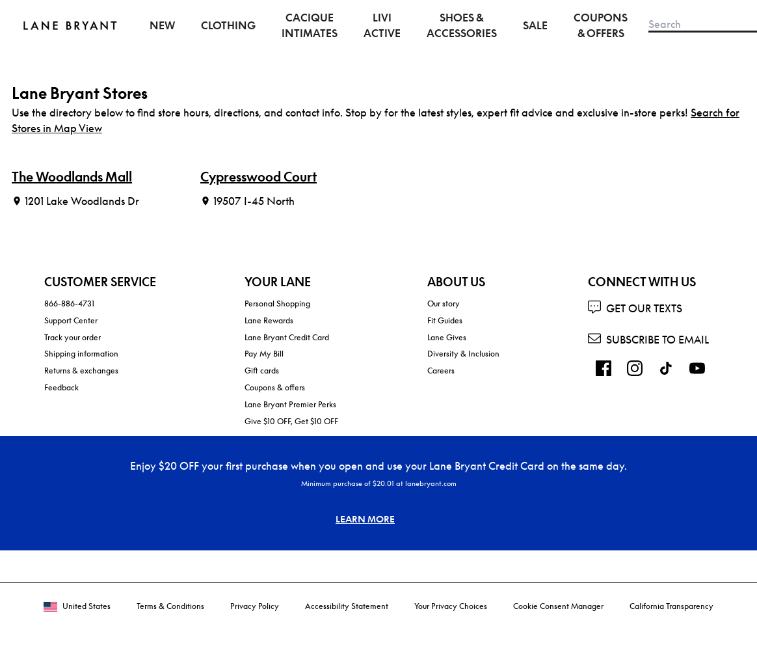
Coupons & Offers (601, 25)
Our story (443, 303)
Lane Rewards (269, 320)
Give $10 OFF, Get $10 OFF (291, 421)
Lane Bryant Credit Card (287, 337)
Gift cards (262, 370)
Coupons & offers (275, 387)
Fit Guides (444, 320)
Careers (441, 370)
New (162, 25)
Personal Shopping (277, 303)
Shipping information (81, 353)
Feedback (61, 387)
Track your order (72, 337)
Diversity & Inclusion (463, 353)
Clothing (228, 25)
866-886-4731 (69, 303)
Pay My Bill (264, 353)
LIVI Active (382, 25)
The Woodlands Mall (72, 176)
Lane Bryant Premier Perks (290, 404)
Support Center (71, 320)
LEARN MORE (365, 518)
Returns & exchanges (81, 370)
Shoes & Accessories (462, 25)
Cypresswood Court (258, 176)
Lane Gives (446, 337)
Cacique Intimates (310, 25)
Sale (535, 25)
